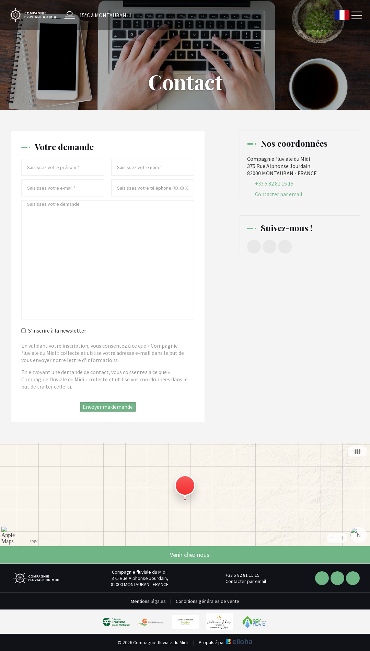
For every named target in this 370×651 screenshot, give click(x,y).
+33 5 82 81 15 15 (238, 575)
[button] (96, 15)
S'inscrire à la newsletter (53, 330)
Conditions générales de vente (207, 601)
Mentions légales (148, 601)
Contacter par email (278, 194)
